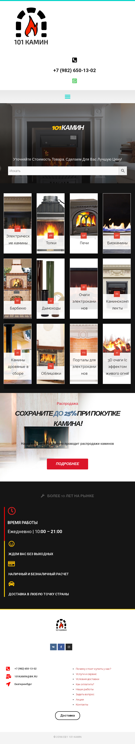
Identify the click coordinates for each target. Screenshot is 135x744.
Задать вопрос (85, 694)
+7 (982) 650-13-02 (74, 70)
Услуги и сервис (86, 674)
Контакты (82, 704)
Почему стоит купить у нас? (93, 668)
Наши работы (85, 689)
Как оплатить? (85, 684)
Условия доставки (87, 679)
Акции (80, 699)
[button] (67, 96)
